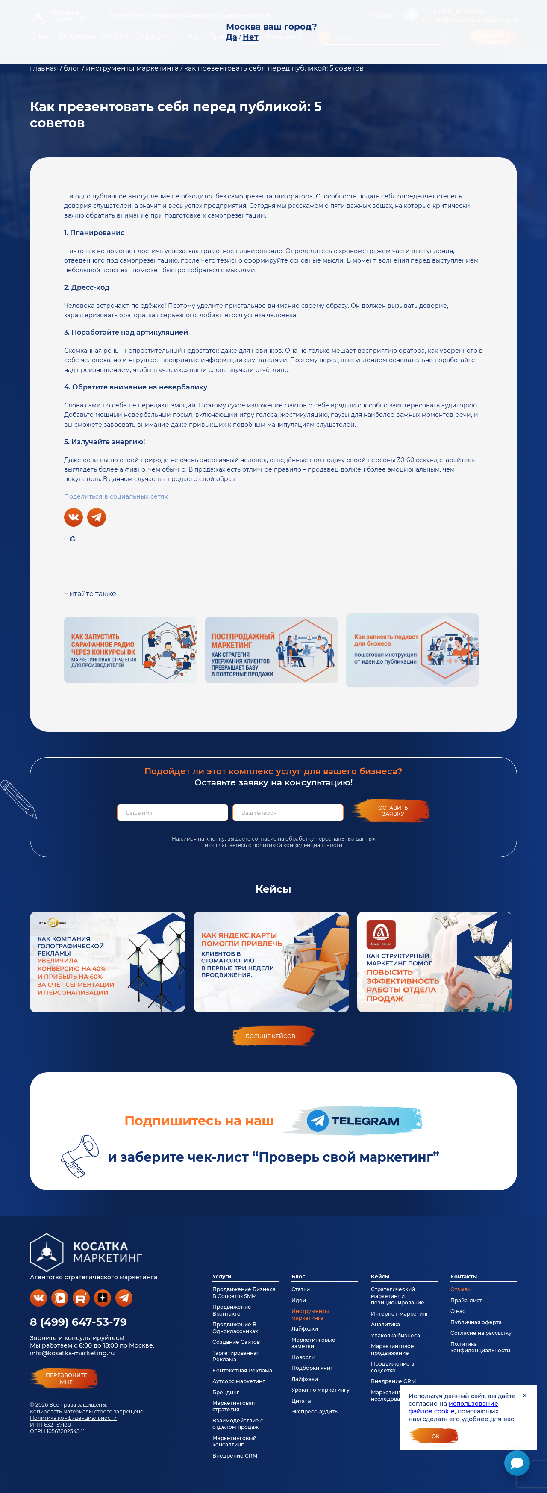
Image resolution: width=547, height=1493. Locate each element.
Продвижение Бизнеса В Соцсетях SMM (244, 1292)
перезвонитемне (66, 1379)
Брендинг (225, 1392)
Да (231, 37)
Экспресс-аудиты (315, 1411)
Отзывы (461, 1289)
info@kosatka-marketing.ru (72, 1353)
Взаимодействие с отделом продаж (237, 1423)
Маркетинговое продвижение (392, 1349)
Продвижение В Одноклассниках (235, 1327)
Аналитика (385, 1324)
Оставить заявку (393, 811)
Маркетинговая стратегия (233, 1406)
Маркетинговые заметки (313, 1343)
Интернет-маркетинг (400, 1313)
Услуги (222, 1276)
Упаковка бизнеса (395, 1335)
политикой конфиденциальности (297, 845)
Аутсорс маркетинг (238, 1381)
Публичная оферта (476, 1322)
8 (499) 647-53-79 (78, 1322)
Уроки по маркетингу (320, 1390)
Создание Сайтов (236, 1342)
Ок (436, 1436)
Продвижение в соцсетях (392, 1366)
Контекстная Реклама (242, 1370)
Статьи (300, 1289)
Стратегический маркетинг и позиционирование (397, 1296)
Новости (303, 1357)
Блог (298, 1276)
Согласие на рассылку (481, 1333)
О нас (457, 1311)
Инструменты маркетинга (310, 1314)
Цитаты (301, 1401)
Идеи (298, 1300)
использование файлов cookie (453, 1407)
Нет (251, 37)
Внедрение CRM (234, 1455)
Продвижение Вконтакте (231, 1310)
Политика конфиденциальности (73, 1418)
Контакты (463, 1276)
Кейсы (380, 1276)
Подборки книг (312, 1368)
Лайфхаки (304, 1328)
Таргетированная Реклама (235, 1356)
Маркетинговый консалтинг (234, 1441)
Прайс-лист (466, 1300)
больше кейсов (270, 1036)
